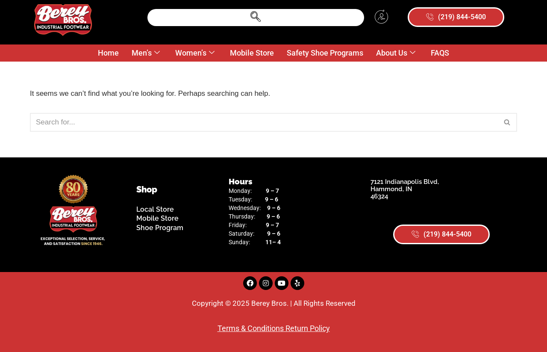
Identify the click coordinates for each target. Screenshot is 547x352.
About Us (395, 53)
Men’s (146, 53)
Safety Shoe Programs (325, 52)
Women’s (195, 53)
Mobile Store (252, 52)
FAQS (440, 52)
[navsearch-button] (255, 17)
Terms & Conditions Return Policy (274, 328)
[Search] (264, 122)
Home (108, 52)
